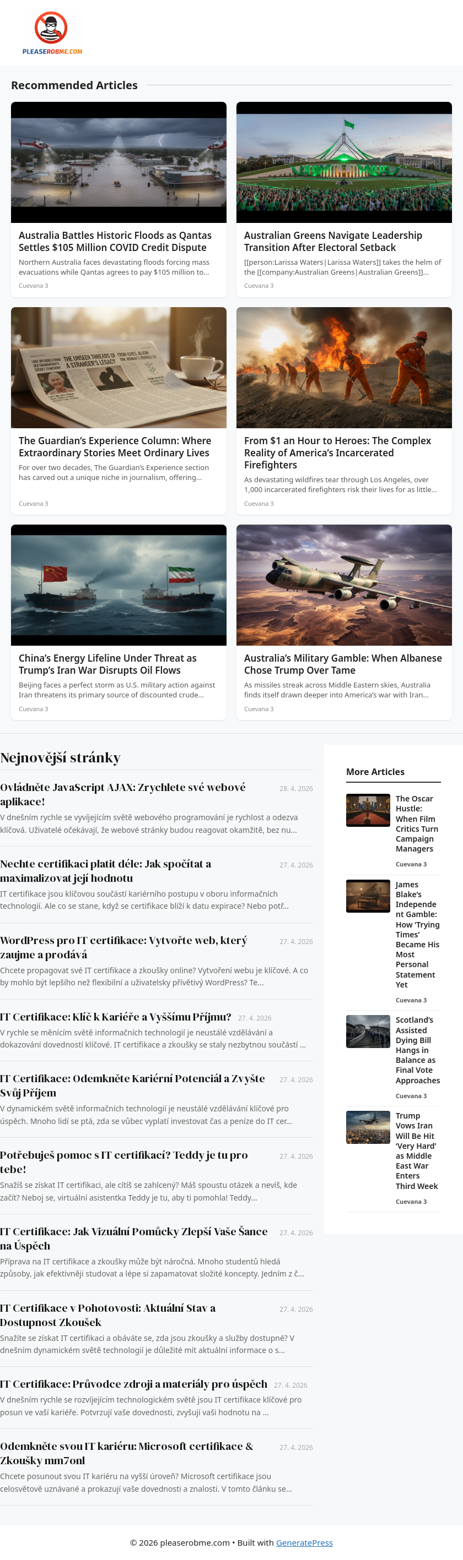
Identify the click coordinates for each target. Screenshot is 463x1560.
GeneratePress (304, 1542)
